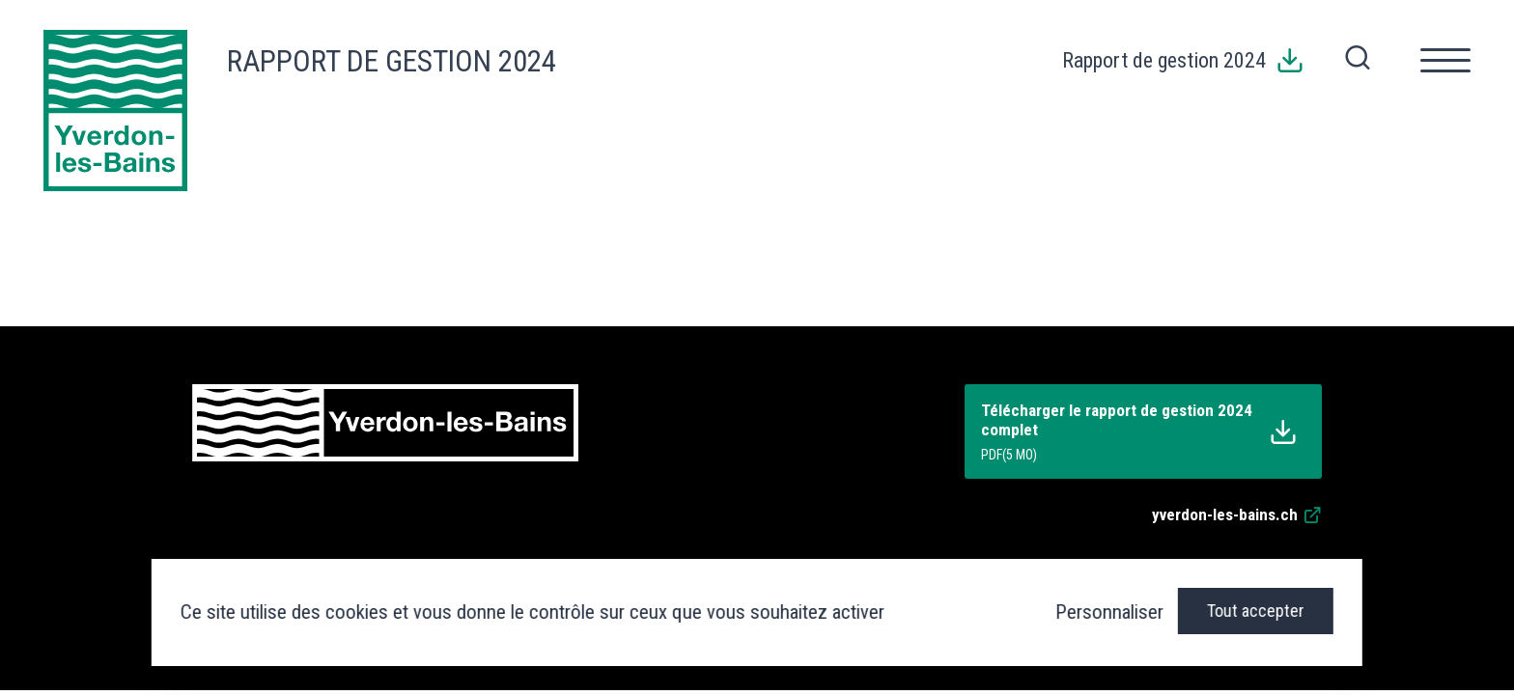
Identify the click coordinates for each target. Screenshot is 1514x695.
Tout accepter (1255, 610)
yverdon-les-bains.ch (1237, 514)
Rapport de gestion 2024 (391, 61)
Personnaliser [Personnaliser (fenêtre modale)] (1109, 612)
